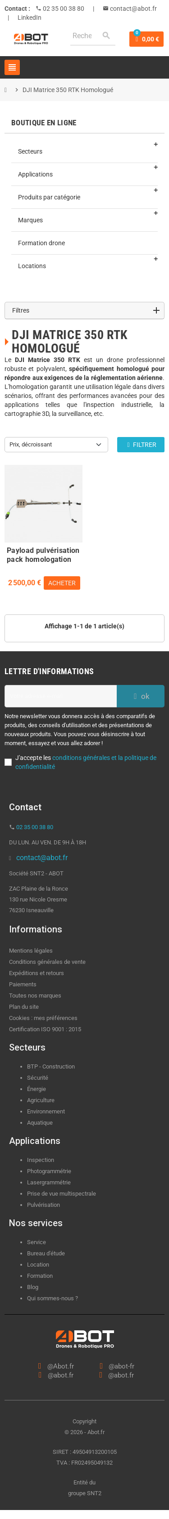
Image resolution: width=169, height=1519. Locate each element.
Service (37, 1242)
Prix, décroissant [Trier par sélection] (30, 444)
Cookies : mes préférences (43, 1018)
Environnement (46, 1111)
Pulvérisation (43, 1204)
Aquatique (40, 1122)
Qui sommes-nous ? (52, 1298)
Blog (32, 1287)
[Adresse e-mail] (61, 696)
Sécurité (37, 1077)
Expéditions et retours (36, 973)
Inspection (40, 1160)
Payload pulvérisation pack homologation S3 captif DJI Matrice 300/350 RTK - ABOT (43, 553)
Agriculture (41, 1100)
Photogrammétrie (49, 1171)
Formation (40, 1275)
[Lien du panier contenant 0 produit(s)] (146, 39)
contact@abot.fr (133, 8)
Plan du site (24, 1006)
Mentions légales (31, 950)
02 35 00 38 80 (62, 8)
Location (38, 1264)
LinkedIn (29, 17)
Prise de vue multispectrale (61, 1193)
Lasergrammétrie (49, 1182)
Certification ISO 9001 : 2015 (45, 1029)
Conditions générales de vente (47, 961)
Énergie (36, 1089)
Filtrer (140, 444)
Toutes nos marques (35, 995)
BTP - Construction (51, 1066)
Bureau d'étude (46, 1253)
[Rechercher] (92, 35)
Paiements (23, 984)
